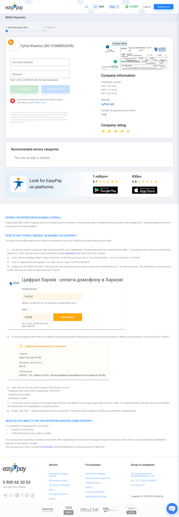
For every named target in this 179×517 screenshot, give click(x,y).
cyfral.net (107, 104)
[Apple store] (144, 190)
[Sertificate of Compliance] (110, 509)
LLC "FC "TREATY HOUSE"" (144, 480)
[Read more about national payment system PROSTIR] (89, 509)
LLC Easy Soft (138, 485)
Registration (163, 6)
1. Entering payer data (17, 27)
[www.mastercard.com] (47, 509)
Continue (24, 89)
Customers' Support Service (59, 474)
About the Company (95, 473)
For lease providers (95, 492)
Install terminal (93, 482)
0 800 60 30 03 (17, 482)
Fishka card (39, 102)
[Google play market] (105, 190)
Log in (147, 6)
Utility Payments (16, 17)
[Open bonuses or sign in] (131, 7)
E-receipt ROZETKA (58, 494)
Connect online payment (98, 478)
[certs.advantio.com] (131, 509)
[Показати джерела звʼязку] (172, 508)
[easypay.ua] (14, 6)
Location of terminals (59, 485)
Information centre (58, 480)
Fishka (52, 498)
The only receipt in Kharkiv (32, 158)
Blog (51, 489)
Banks (89, 487)
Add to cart (57, 89)
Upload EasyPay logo (96, 496)
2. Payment (49, 27)
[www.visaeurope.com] (68, 509)
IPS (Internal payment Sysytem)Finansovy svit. (143, 474)
